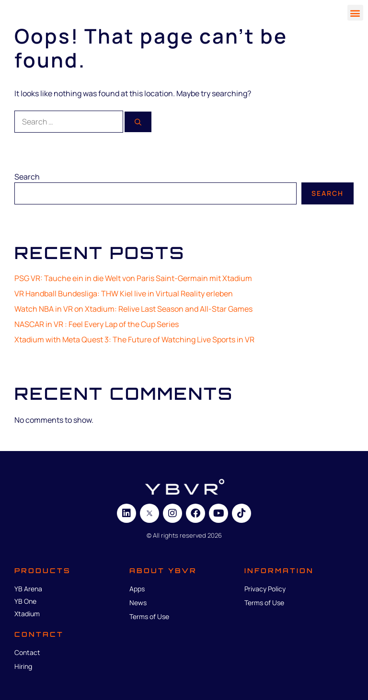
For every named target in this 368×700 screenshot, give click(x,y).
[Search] (138, 122)
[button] (355, 13)
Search (27, 176)
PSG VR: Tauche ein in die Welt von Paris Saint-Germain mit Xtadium (133, 278)
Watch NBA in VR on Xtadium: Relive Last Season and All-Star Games (133, 309)
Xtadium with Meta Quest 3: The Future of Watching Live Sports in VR (134, 339)
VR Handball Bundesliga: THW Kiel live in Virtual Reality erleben (123, 293)
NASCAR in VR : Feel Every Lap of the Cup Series (96, 324)
